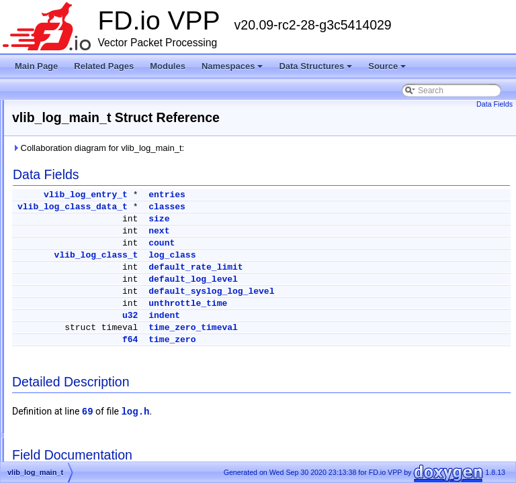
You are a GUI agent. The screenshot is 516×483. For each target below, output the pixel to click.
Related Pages (104, 66)
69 (255, 412)
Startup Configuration (61, 173)
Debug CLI (42, 157)
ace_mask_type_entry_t (87, 366)
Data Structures (316, 69)
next (326, 231)
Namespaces (233, 69)
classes (334, 207)
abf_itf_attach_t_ (74, 334)
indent (332, 316)
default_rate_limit (363, 267)
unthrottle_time (355, 304)
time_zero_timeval (361, 328)
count (329, 243)
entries (334, 195)
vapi (51, 269)
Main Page (36, 66)
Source (388, 69)
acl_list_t (60, 414)
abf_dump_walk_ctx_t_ (85, 302)
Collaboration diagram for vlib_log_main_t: (266, 148)
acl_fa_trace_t (69, 398)
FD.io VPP (31, 108)
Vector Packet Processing (69, 124)
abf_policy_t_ (68, 350)
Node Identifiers (51, 189)
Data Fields (494, 104)
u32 (298, 316)
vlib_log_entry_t (254, 195)
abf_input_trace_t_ (77, 318)
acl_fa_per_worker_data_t (91, 382)
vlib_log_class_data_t (240, 207)
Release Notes (49, 141)
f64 (298, 340)
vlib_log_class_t (264, 255)
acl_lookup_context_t (82, 430)
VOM (53, 285)
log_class (339, 255)
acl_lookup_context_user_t (92, 446)
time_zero (339, 340)
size (326, 219)
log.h (303, 412)
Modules (167, 66)
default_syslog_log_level (379, 291)
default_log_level (361, 279)
